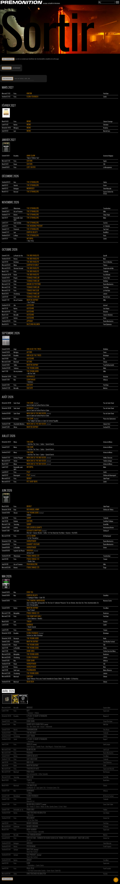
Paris (15, 93)
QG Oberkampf (107, 536)
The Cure (30, 402)
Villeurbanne (17, 208)
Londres (16, 527)
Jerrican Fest (30, 553)
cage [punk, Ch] (40, 787)
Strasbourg (17, 294)
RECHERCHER (7, 78)
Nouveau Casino (107, 601)
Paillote (105, 810)
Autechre (30, 305)
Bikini (104, 218)
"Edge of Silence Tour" (33, 158)
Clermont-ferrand (18, 268)
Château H (106, 531)
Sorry (29, 517)
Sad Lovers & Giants (34, 527)
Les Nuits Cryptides (34, 530)
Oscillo (29, 744)
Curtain (30, 676)
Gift (28, 710)
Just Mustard (32, 759)
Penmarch (16, 229)
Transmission (32, 729)
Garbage (30, 624)
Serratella (41, 831)
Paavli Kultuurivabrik (108, 365)
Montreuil (16, 362)
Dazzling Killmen (33, 324)
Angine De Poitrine (34, 284)
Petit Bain (105, 93)
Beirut (29, 478)
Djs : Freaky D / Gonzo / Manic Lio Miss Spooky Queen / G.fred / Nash (47, 806)
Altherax (105, 380)
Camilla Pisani (40, 746)
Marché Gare (106, 131)
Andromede (49, 726)
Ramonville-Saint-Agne (18, 219)
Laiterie (105, 294)
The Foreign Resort (34, 834)
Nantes (15, 124)
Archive (30, 843)
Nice (15, 380)
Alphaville (31, 376)
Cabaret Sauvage (107, 121)
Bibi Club (30, 762)
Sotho (45, 533)
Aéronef (105, 305)
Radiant (105, 621)
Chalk (29, 799)
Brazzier (30, 849)
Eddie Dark (31, 660)
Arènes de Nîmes (107, 442)
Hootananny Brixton (108, 527)
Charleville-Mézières (19, 424)
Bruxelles (16, 156)
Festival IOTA (106, 427)
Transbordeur (107, 208)
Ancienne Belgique (108, 156)
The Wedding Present (35, 225)
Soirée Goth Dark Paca (35, 724)
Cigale (105, 161)
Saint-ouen (17, 670)
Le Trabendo (106, 226)
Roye (15, 509)
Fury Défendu (106, 275)
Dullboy (30, 793)
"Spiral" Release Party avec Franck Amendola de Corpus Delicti (44, 678)
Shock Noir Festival (32, 851)
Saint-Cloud (17, 403)
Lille (15, 305)
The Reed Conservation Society (36, 870)
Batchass (30, 382)
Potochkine (31, 846)
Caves (104, 352)
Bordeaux (16, 262)
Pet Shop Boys (32, 481)
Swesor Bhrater (37, 533)
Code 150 (30, 592)
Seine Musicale (107, 188)
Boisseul (16, 192)
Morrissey (30, 188)
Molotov (105, 388)
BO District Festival (108, 796)
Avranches (16, 641)
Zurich (15, 739)
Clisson (16, 513)
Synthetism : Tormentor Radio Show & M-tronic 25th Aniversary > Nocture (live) (58, 837)
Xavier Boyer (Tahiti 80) (53, 870)
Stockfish (105, 595)
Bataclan (105, 312)
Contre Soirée (40, 865)
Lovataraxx (31, 379)
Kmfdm (29, 93)
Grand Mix (105, 524)
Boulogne (16, 188)
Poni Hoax (30, 771)
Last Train (31, 735)
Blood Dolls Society (34, 804)
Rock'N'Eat (105, 232)
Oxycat (42, 726)
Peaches (30, 752)
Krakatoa (105, 128)
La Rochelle (17, 547)
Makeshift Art (30, 801)
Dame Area (30, 651)
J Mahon (36, 713)
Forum (105, 185)
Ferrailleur (106, 608)
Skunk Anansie (32, 627)
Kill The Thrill (31, 373)
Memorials (31, 815)
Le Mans (16, 235)
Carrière (105, 223)
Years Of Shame (32, 831)
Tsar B (29, 780)
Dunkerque (16, 826)
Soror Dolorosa (32, 618)
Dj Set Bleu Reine (33, 820)
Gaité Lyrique (106, 744)
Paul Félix (30, 868)
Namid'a (40, 618)
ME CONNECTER (8, 59)
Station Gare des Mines (109, 651)
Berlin (15, 765)
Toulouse (16, 368)
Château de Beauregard (109, 475)
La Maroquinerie (107, 167)
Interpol (30, 238)
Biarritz (16, 730)
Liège (15, 281)
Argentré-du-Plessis (19, 551)
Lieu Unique (106, 308)
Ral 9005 (74, 533)
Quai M (105, 255)
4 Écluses (105, 826)
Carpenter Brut (33, 265)
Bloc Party (31, 241)
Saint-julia (16, 531)
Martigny (16, 352)
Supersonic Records (108, 769)
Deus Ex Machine (107, 262)
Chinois (105, 362)
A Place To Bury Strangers (37, 715)
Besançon (16, 638)
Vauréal (16, 185)
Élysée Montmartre (108, 284)
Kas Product (31, 302)
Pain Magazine (32, 564)
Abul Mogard (49, 746)
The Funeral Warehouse (36, 600)
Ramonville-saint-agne (18, 468)
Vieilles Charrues (107, 458)
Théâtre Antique (107, 461)
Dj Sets (29, 840)
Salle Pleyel (106, 478)
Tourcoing (16, 524)
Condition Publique (108, 521)
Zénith (105, 97)
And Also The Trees (34, 349)
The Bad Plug (32, 785)
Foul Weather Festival (109, 641)
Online (15, 874)
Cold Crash (106, 750)
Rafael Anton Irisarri (60, 746)
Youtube (105, 874)
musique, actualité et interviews (51, 3)
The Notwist (31, 732)
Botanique (106, 355)
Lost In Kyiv (31, 167)
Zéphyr (105, 182)
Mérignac (16, 128)
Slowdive (30, 408)
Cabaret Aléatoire (108, 315)
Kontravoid (31, 718)
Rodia (104, 638)
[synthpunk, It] (31, 787)
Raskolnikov (31, 865)
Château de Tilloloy (108, 509)
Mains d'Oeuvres (107, 670)
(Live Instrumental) (32, 774)
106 (104, 164)
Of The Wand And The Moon (56, 533)
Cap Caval (105, 229)
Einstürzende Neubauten (36, 812)
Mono (29, 121)
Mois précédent (7, 879)
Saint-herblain (17, 223)
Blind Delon (31, 749)
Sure (28, 863)
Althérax (105, 661)
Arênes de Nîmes (107, 464)
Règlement (31, 817)
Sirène (105, 547)
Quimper (16, 850)
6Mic (104, 211)
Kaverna (68, 533)
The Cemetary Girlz (34, 616)
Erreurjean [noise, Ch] (53, 787)
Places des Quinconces (109, 419)
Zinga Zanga (106, 215)
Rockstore (106, 613)
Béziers (16, 215)
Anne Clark (31, 155)
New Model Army (33, 509)
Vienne (15, 461)
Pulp (28, 472)
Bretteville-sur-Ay (18, 810)
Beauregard (17, 475)
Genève (16, 318)
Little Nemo (31, 535)
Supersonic (106, 711)
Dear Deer (30, 681)
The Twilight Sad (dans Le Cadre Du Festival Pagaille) (43, 421)
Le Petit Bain (106, 290)
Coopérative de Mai (108, 268)
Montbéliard (17, 796)
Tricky (29, 621)
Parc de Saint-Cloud (108, 403)
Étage (104, 567)
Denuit (29, 859)
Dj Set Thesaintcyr (33, 538)
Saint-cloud (17, 408)
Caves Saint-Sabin (108, 804)
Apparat (30, 321)
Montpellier (17, 613)
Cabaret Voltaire (33, 544)
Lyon (15, 131)
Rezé (15, 750)
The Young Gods (33, 368)
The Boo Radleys (33, 255)
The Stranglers (33, 182)
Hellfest (29, 515)
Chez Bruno (106, 730)
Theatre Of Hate (33, 768)
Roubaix (16, 521)
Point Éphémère (107, 324)
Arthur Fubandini (43, 774)
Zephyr (42, 444)
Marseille (16, 315)
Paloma (105, 265)
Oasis (104, 235)
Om (104, 359)
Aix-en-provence (18, 371)
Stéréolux (105, 124)
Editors (29, 160)
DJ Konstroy (74, 678)
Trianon (105, 559)
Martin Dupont (32, 299)
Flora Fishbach (32, 96)
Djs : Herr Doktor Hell (33, 726)
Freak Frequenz (107, 846)
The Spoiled (66, 678)
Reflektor (105, 281)
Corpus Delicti (32, 232)
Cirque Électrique (107, 721)
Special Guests (50, 444)
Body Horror (31, 829)
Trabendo (105, 271)
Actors (29, 352)
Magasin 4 (106, 716)
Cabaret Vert (106, 424)
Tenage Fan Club (33, 290)
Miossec (30, 707)
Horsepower (31, 541)
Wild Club (105, 724)
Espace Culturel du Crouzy (108, 193)
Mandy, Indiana (32, 823)
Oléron (15, 427)
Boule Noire (106, 780)
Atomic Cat (106, 818)
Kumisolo (30, 713)
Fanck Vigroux (31, 746)
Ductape (30, 384)
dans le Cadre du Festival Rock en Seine (38, 405)
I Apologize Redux (33, 597)
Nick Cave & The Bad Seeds (36, 413)
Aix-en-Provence (18, 211)
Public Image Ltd (33, 555)
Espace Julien (106, 708)
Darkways (30, 790)
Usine (104, 318)
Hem (15, 182)
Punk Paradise (107, 868)
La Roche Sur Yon (18, 255)
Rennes (16, 259)
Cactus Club (106, 278)
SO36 (104, 765)
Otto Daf (29, 533)
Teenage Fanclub (33, 277)
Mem (104, 259)
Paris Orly (30, 809)
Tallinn (15, 365)
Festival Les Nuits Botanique (35, 635)
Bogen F (105, 739)
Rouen (15, 164)
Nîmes (15, 265)
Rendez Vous (31, 561)
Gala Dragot (31, 782)
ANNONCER (6, 68)
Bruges (16, 278)
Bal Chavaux (106, 772)
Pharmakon (31, 670)
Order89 (30, 550)
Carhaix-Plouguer (18, 458)
